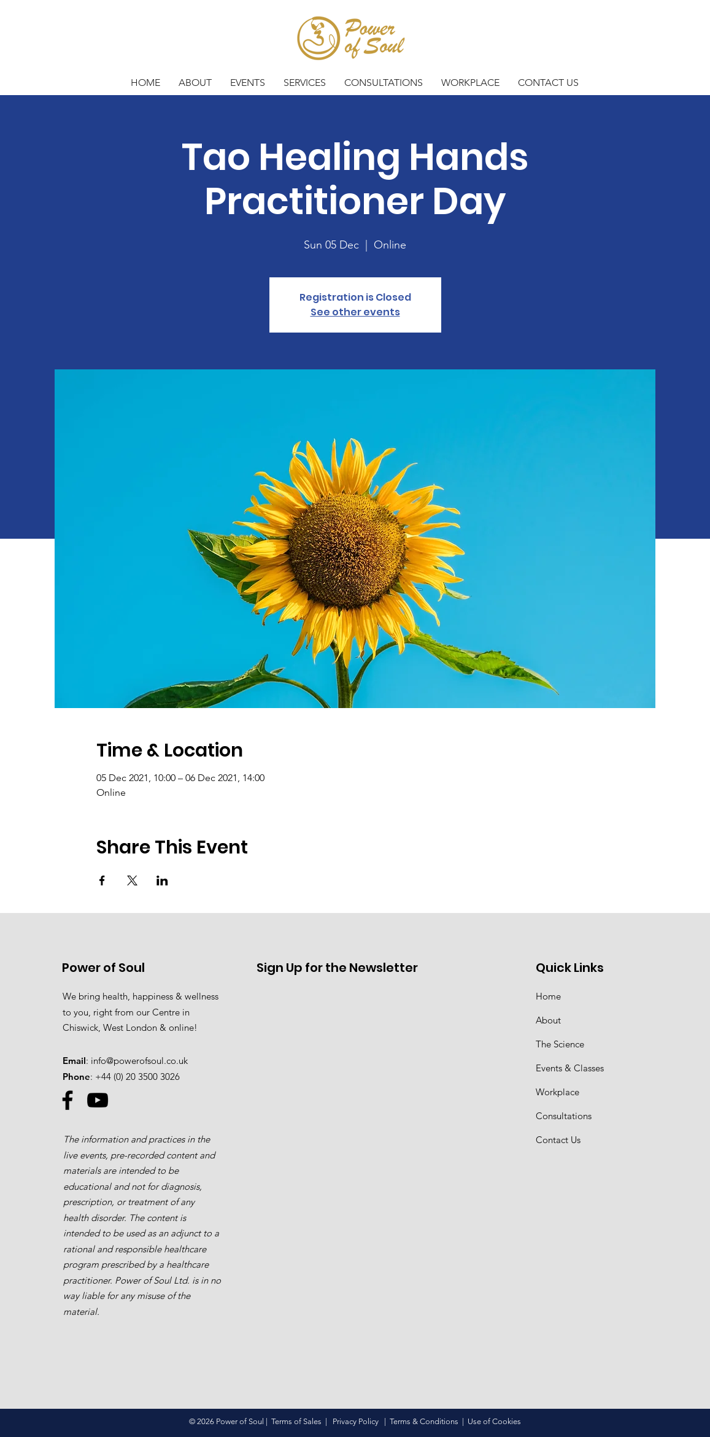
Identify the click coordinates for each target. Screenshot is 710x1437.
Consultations (564, 1116)
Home (548, 996)
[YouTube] (97, 1100)
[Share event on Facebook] (102, 880)
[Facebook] (67, 1100)
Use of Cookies (494, 1421)
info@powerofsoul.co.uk (139, 1060)
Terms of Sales (296, 1421)
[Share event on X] (132, 880)
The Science (560, 1044)
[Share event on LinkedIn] (162, 880)
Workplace (557, 1092)
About (548, 1020)
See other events (355, 312)
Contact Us (558, 1140)
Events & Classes (570, 1068)
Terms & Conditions (424, 1421)
